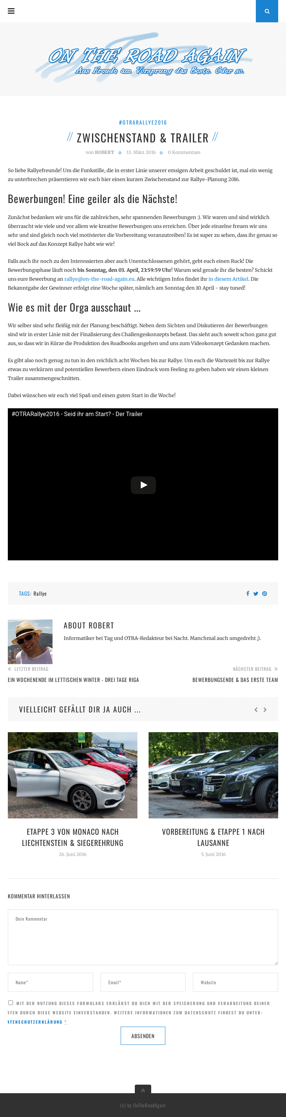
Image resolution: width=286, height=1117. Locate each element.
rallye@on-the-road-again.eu (99, 279)
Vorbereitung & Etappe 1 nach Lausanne (213, 837)
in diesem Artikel (228, 279)
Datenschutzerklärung (33, 1022)
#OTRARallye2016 (143, 122)
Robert (101, 625)
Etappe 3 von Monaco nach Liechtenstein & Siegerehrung (73, 837)
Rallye (40, 593)
